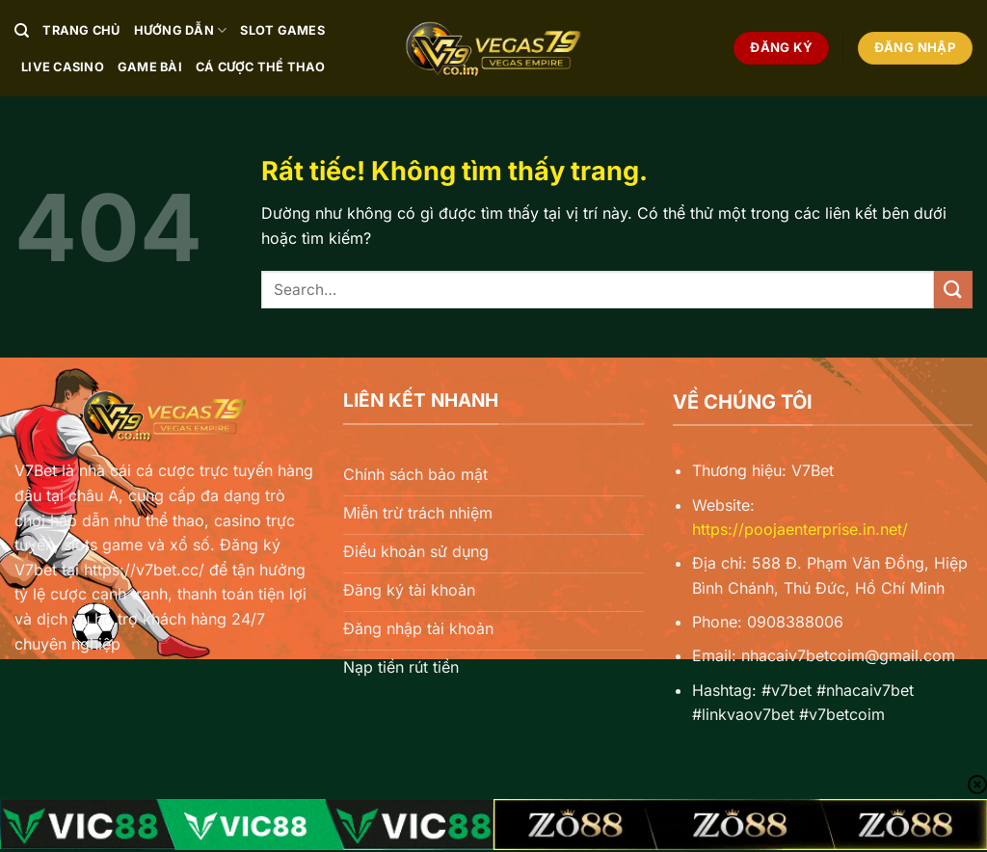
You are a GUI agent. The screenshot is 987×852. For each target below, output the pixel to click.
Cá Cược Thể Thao (260, 67)
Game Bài (150, 67)
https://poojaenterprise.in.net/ (800, 529)
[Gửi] (953, 289)
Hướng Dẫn (180, 30)
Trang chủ (81, 30)
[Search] (21, 31)
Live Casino (62, 67)
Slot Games (282, 30)
